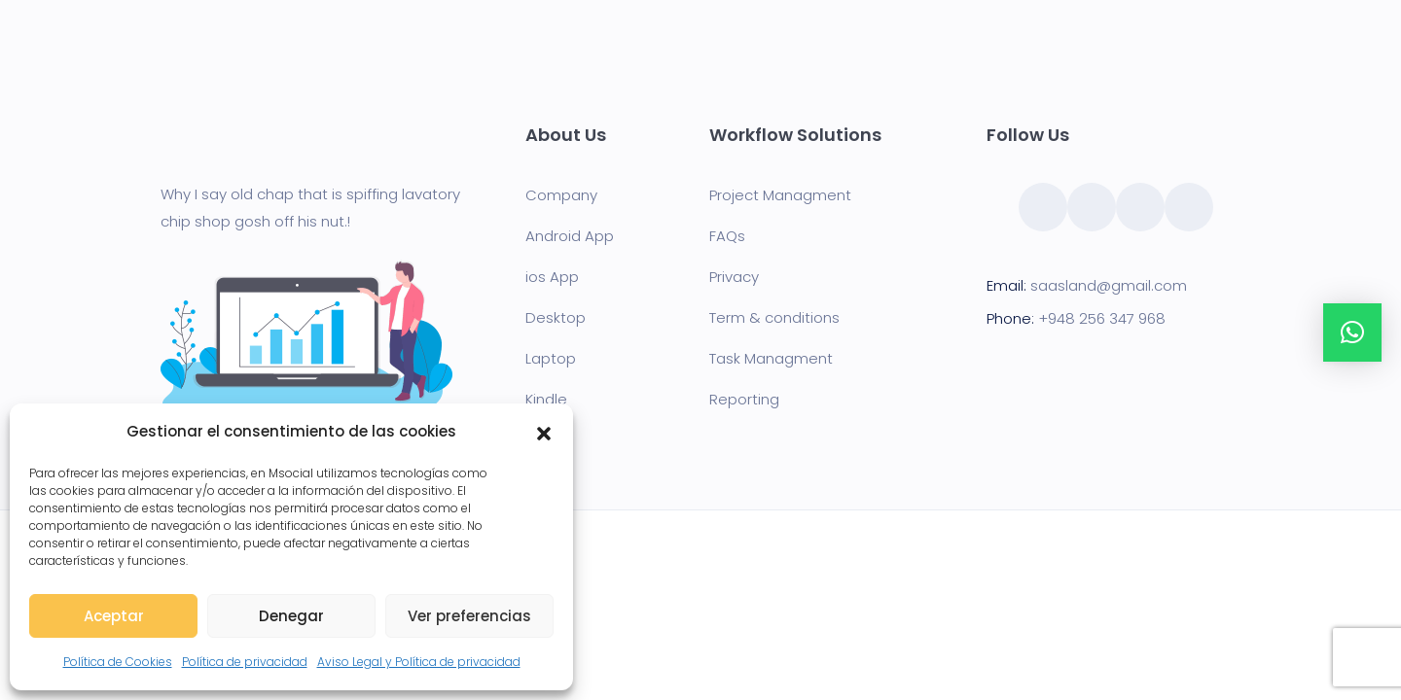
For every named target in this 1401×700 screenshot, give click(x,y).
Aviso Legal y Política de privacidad (419, 661)
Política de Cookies (117, 661)
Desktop (555, 317)
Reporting (744, 399)
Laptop (550, 358)
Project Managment (780, 195)
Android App (569, 236)
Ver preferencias (469, 616)
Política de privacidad (244, 661)
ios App (552, 276)
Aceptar (114, 616)
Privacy (734, 276)
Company (561, 195)
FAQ (723, 236)
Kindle (546, 399)
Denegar (291, 616)
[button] (544, 431)
